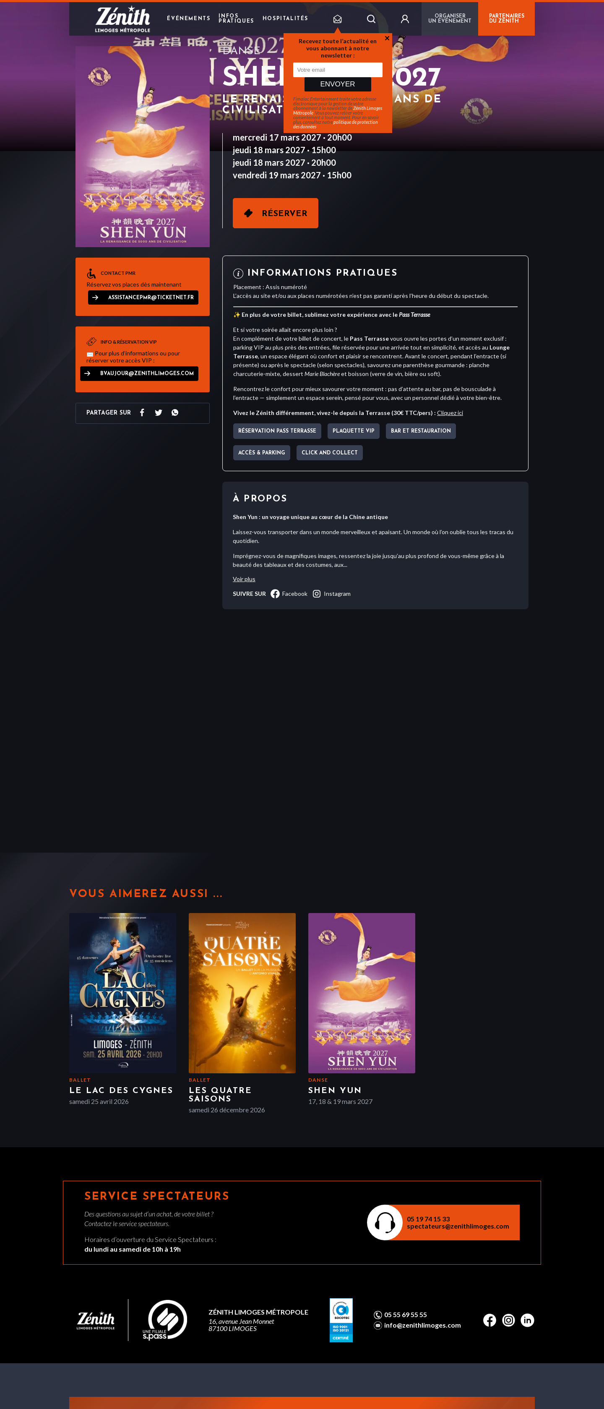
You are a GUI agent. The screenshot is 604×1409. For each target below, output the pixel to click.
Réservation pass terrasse (277, 431)
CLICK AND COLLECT (330, 453)
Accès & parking (261, 453)
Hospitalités (285, 18)
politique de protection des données (335, 124)
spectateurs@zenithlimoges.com (458, 1225)
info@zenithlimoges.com (422, 1325)
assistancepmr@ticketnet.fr (151, 297)
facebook (288, 594)
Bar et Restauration (421, 431)
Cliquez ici (450, 412)
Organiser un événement (449, 19)
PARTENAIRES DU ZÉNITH (506, 19)
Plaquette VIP (354, 431)
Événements (188, 18)
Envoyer (337, 84)
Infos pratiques (236, 19)
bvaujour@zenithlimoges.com (147, 373)
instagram (331, 594)
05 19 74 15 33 (428, 1218)
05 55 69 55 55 (405, 1314)
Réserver (284, 214)
